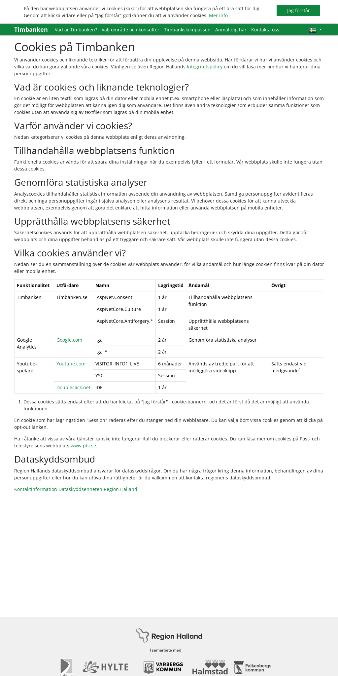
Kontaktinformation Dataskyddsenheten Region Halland (75, 489)
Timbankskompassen (187, 29)
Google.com (69, 340)
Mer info (218, 15)
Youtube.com (70, 363)
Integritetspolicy (204, 66)
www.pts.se (83, 445)
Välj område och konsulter (130, 29)
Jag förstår (298, 10)
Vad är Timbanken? (76, 29)
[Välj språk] (315, 29)
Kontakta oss (265, 29)
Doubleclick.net (73, 387)
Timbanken (31, 29)
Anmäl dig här (231, 29)
